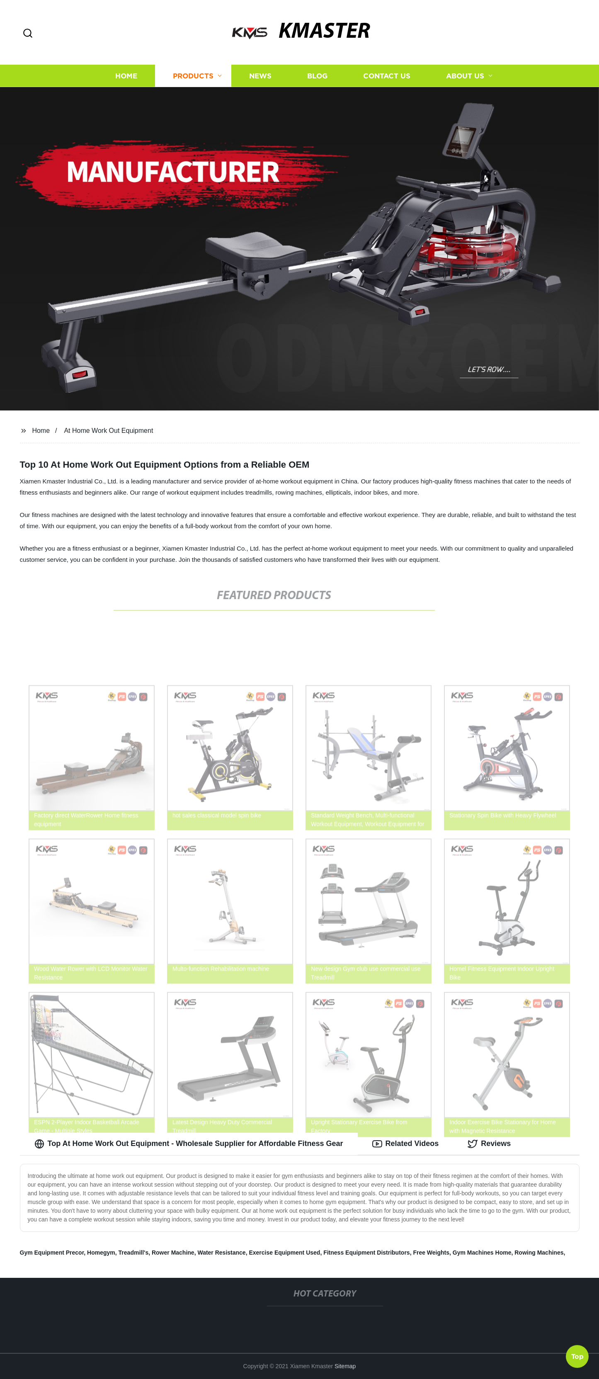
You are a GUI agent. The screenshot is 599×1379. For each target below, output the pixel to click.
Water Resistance (221, 1252)
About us (465, 76)
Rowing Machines (538, 1252)
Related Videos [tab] (405, 1144)
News (260, 76)
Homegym (101, 1252)
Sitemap (345, 1366)
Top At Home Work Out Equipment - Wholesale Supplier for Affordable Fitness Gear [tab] (188, 1144)
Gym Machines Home (482, 1252)
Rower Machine (173, 1252)
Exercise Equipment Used (284, 1252)
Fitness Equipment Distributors (366, 1252)
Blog (317, 76)
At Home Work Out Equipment (108, 430)
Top (577, 1357)
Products (193, 76)
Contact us (386, 76)
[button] (28, 33)
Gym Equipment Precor (52, 1252)
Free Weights (431, 1252)
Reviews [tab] (489, 1144)
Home (126, 76)
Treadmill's (134, 1252)
